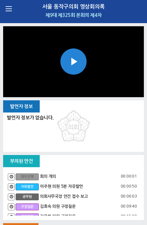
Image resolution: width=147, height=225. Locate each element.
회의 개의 (48, 176)
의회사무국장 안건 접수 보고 (64, 196)
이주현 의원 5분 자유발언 (61, 186)
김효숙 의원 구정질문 (58, 206)
